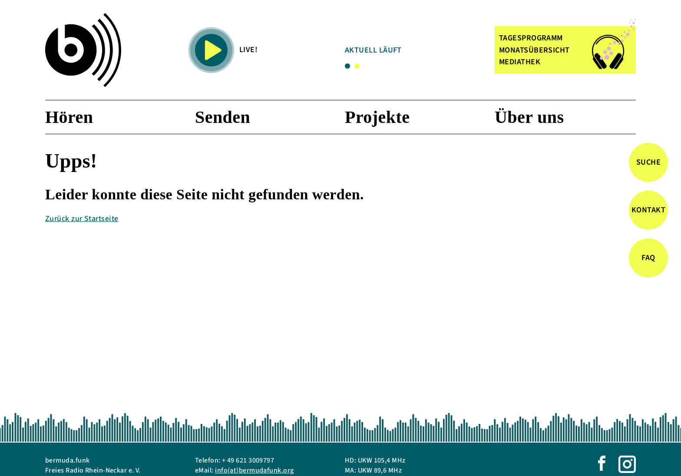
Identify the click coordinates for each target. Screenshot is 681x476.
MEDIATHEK (519, 61)
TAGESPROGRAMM (531, 38)
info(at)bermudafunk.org (254, 470)
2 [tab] (357, 66)
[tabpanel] (414, 52)
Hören (69, 117)
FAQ (648, 257)
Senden (222, 117)
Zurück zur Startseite (81, 218)
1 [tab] (347, 66)
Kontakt (648, 210)
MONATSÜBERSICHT (534, 50)
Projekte (377, 117)
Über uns (529, 117)
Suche (648, 162)
